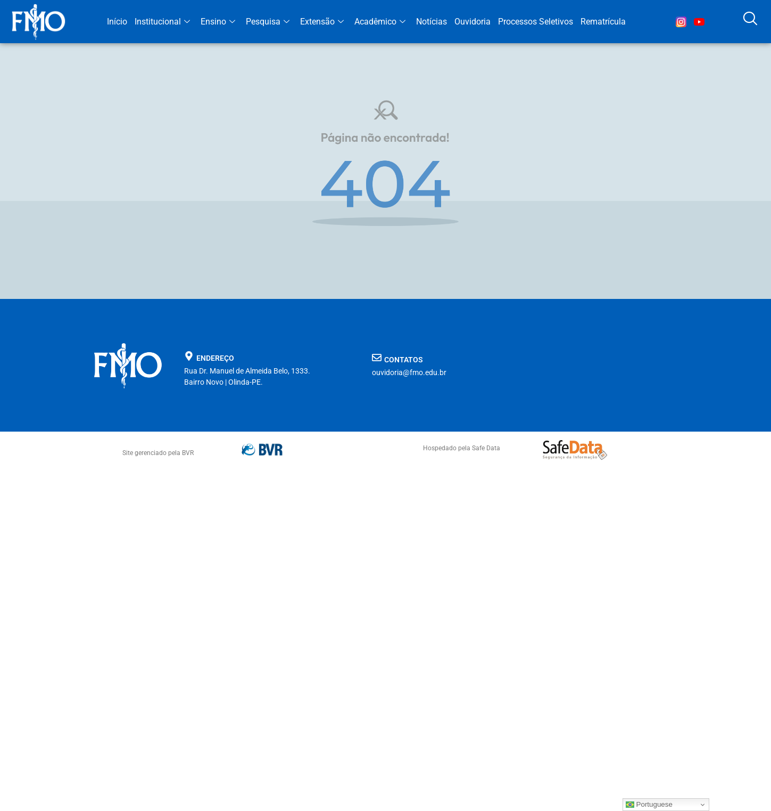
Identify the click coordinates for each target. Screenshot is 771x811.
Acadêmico (379, 22)
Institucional (162, 22)
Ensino (218, 22)
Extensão (322, 22)
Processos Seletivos (535, 22)
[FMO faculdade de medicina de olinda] (562, 369)
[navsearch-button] (749, 22)
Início (117, 22)
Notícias (431, 22)
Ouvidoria (472, 22)
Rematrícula (603, 22)
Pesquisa (267, 22)
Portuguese (649, 804)
